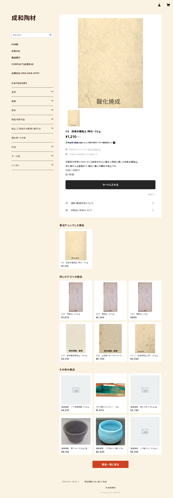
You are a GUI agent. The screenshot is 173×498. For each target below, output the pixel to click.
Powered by (110, 492)
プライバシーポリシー (71, 482)
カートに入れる (110, 184)
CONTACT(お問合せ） (23, 64)
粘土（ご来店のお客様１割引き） (26, 128)
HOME (15, 44)
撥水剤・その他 (19, 138)
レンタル (15, 165)
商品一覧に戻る (110, 464)
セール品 (16, 156)
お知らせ (16, 51)
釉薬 (14, 101)
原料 (14, 110)
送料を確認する (94, 149)
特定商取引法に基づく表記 (95, 482)
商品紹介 (16, 57)
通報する (151, 194)
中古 (14, 147)
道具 (14, 92)
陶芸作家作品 (18, 119)
